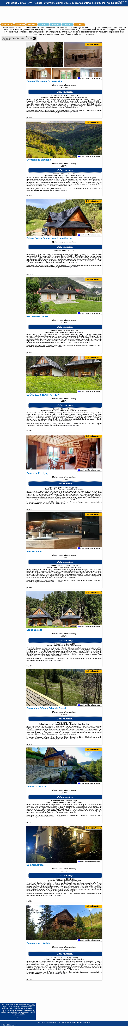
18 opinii (75, 960)
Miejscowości (32, 24)
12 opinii (75, 177)
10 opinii (74, 333)
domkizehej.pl (122, 1)
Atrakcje (67, 24)
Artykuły (79, 24)
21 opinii (78, 412)
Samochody (55, 24)
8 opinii (72, 882)
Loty (43, 24)
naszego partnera (72, 113)
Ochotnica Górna (93, 44)
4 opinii (72, 569)
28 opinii (74, 490)
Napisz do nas (86, 1022)
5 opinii (72, 647)
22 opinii (73, 804)
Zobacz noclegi (65, 93)
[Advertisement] (64, 1002)
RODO (22, 1014)
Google (31, 1005)
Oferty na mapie (20, 24)
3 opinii (78, 98)
